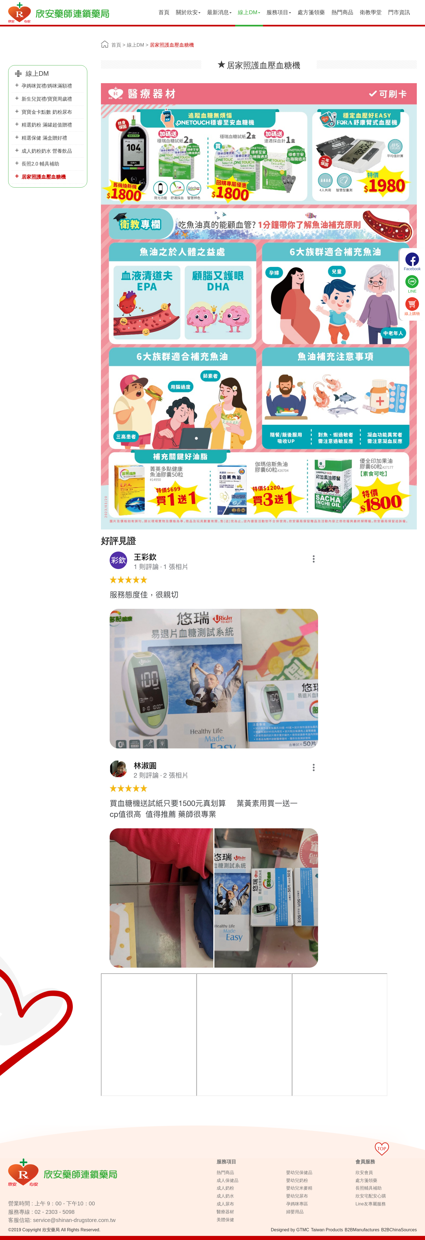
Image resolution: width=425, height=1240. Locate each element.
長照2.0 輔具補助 (40, 164)
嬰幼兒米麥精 (299, 1188)
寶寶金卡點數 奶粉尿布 (47, 112)
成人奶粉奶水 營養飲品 (47, 151)
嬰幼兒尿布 (297, 1196)
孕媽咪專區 (297, 1204)
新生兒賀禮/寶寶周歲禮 (47, 99)
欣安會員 (364, 1172)
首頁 (163, 12)
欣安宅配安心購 (370, 1196)
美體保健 (225, 1219)
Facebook (412, 261)
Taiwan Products (327, 1229)
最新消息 (219, 12)
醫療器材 (225, 1211)
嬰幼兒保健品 (299, 1172)
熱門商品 (342, 12)
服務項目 (279, 12)
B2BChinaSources (399, 1229)
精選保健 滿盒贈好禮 (44, 138)
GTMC (302, 1229)
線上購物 (412, 306)
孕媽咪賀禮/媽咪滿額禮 (47, 86)
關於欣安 (188, 12)
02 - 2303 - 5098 (55, 1212)
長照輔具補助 (368, 1188)
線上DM (249, 12)
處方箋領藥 (311, 12)
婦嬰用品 (295, 1211)
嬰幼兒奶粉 (297, 1180)
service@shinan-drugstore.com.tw (74, 1220)
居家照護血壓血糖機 (44, 177)
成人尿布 (225, 1204)
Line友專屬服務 (370, 1204)
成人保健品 (227, 1180)
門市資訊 (399, 12)
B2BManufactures (362, 1229)
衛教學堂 (371, 12)
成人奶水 (225, 1196)
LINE (412, 284)
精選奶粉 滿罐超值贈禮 (47, 125)
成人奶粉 (225, 1188)
